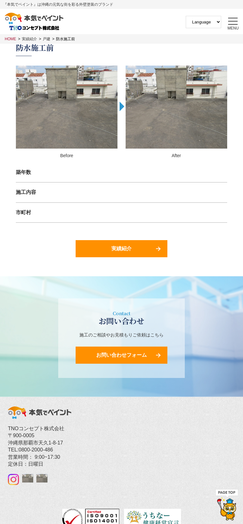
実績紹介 (29, 39)
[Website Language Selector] (203, 22)
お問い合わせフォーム (121, 355)
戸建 (46, 39)
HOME (10, 39)
